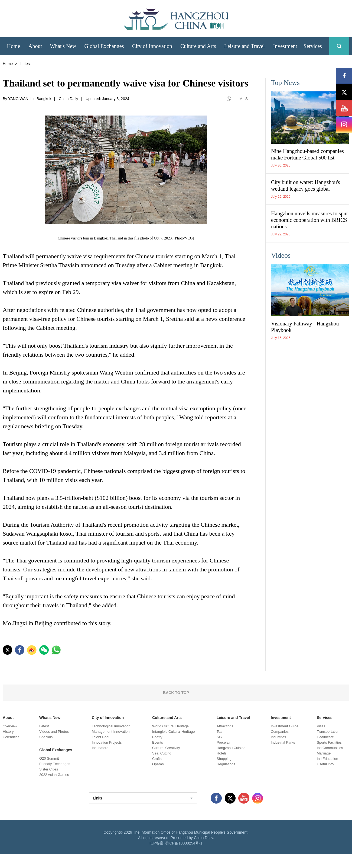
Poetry (157, 737)
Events (157, 742)
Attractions (225, 726)
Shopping (224, 759)
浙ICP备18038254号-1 (184, 843)
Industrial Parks (283, 742)
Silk (219, 737)
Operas (158, 764)
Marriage (324, 753)
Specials (46, 737)
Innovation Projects (107, 742)
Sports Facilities (329, 742)
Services (325, 717)
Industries (278, 737)
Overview (10, 726)
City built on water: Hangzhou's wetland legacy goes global (305, 185)
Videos (281, 255)
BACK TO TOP (176, 692)
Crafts (157, 759)
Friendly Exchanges (54, 764)
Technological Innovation (111, 726)
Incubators (100, 748)
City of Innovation (108, 717)
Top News (285, 83)
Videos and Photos (54, 732)
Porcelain (224, 742)
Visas (321, 726)
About (8, 717)
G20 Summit (49, 758)
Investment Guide (284, 726)
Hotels (222, 753)
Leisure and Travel (233, 717)
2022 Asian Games (54, 775)
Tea (219, 732)
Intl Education (327, 759)
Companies (280, 732)
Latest (44, 726)
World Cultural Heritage (170, 726)
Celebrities (11, 737)
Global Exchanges (55, 750)
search (339, 46)
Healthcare (325, 737)
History (8, 732)
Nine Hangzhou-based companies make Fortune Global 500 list (307, 154)
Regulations (226, 764)
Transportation (328, 732)
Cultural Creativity (166, 748)
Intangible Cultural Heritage (173, 732)
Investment (281, 717)
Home (8, 64)
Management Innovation (110, 732)
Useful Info (325, 764)
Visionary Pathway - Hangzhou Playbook (305, 327)
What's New (49, 717)
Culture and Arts (167, 717)
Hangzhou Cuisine (231, 748)
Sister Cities (48, 769)
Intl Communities (330, 748)
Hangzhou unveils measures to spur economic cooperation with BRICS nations (309, 219)
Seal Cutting (161, 753)
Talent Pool (100, 737)
